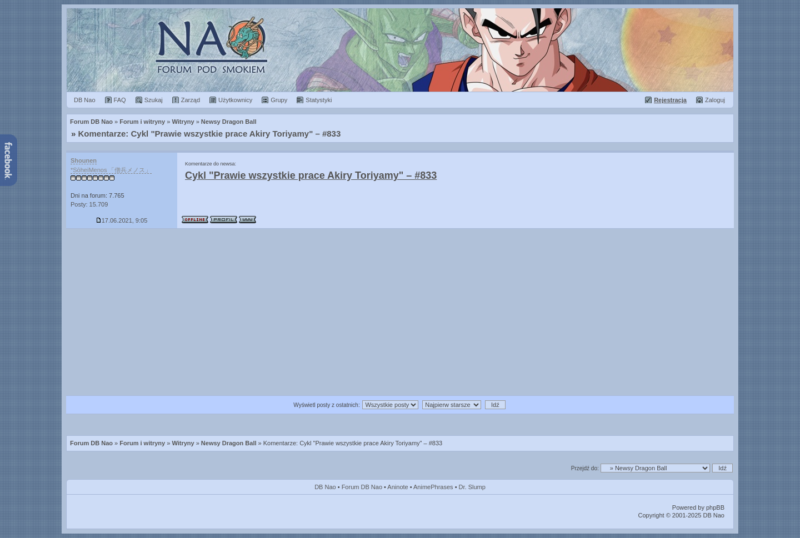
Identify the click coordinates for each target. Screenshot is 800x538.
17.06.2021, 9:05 (122, 220)
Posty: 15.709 (89, 204)
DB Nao (325, 487)
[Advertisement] (400, 312)
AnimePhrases (433, 487)
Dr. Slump (472, 487)
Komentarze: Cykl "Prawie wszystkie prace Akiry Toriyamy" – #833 (209, 133)
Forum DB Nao (91, 443)
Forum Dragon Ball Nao (400, 50)
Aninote (397, 487)
